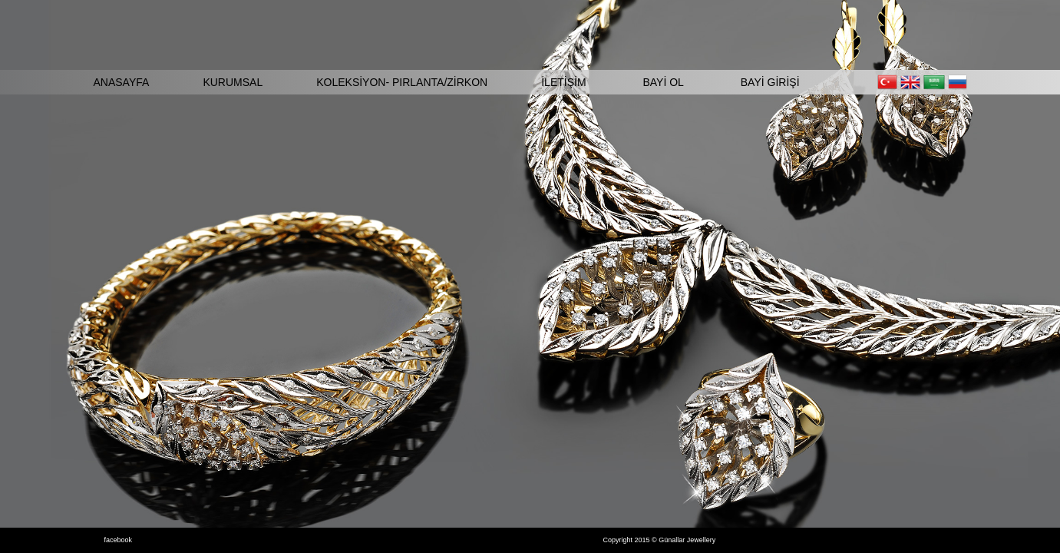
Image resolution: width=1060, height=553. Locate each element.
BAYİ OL (662, 82)
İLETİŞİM (563, 82)
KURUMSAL (233, 82)
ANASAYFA (122, 82)
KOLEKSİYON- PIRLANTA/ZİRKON (401, 82)
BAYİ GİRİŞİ (770, 82)
